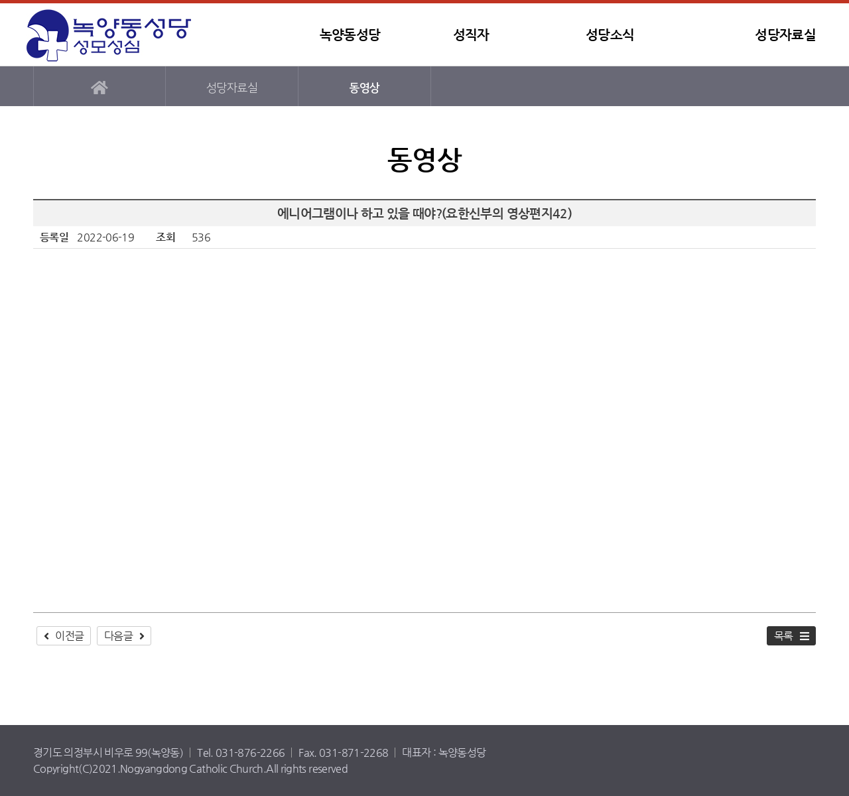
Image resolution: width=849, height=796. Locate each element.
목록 (783, 636)
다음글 (118, 636)
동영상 (364, 88)
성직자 (471, 34)
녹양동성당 (109, 34)
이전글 (69, 636)
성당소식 (610, 34)
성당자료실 (785, 34)
